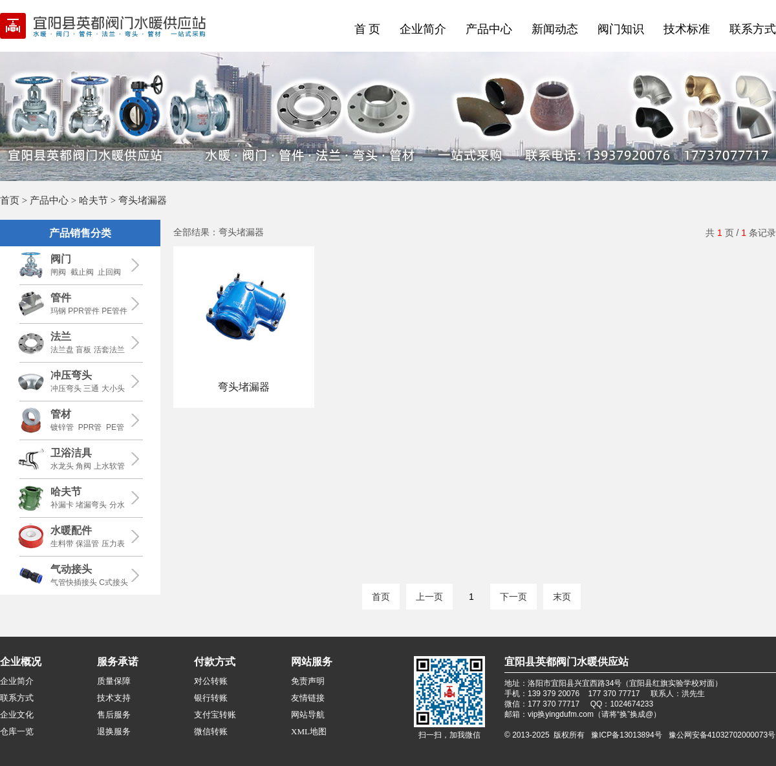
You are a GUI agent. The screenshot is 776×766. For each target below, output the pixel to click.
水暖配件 (71, 530)
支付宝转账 (215, 714)
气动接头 (71, 569)
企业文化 (17, 714)
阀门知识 (621, 29)
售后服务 (114, 714)
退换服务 (114, 731)
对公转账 (211, 681)
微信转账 (211, 731)
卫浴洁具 (71, 452)
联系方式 (752, 29)
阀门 (60, 258)
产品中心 (489, 29)
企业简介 (423, 29)
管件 (60, 297)
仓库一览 (17, 731)
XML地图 (309, 731)
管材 (60, 414)
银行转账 (211, 698)
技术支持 (114, 698)
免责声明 (308, 681)
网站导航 (308, 714)
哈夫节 (93, 200)
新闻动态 (555, 29)
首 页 (367, 29)
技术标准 (686, 29)
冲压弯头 (71, 375)
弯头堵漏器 (244, 386)
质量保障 (114, 681)
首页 (9, 200)
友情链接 (308, 698)
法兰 (60, 336)
